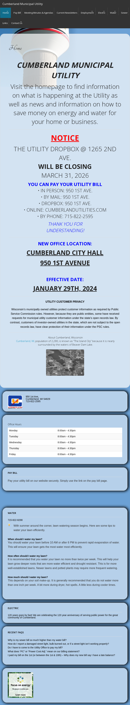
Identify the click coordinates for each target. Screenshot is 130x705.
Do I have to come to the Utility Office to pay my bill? (35, 642)
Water (6, 19)
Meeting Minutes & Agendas (44, 11)
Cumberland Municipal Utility (23, 4)
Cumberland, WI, (25, 335)
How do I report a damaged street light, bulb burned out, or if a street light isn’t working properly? (58, 638)
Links (32, 19)
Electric (114, 11)
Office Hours (14, 418)
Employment (96, 11)
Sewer (20, 19)
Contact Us (45, 19)
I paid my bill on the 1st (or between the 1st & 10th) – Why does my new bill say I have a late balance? (61, 649)
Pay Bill (21, 11)
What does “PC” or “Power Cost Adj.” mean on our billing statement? (44, 646)
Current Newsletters (74, 11)
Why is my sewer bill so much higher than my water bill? (37, 634)
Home (6, 11)
